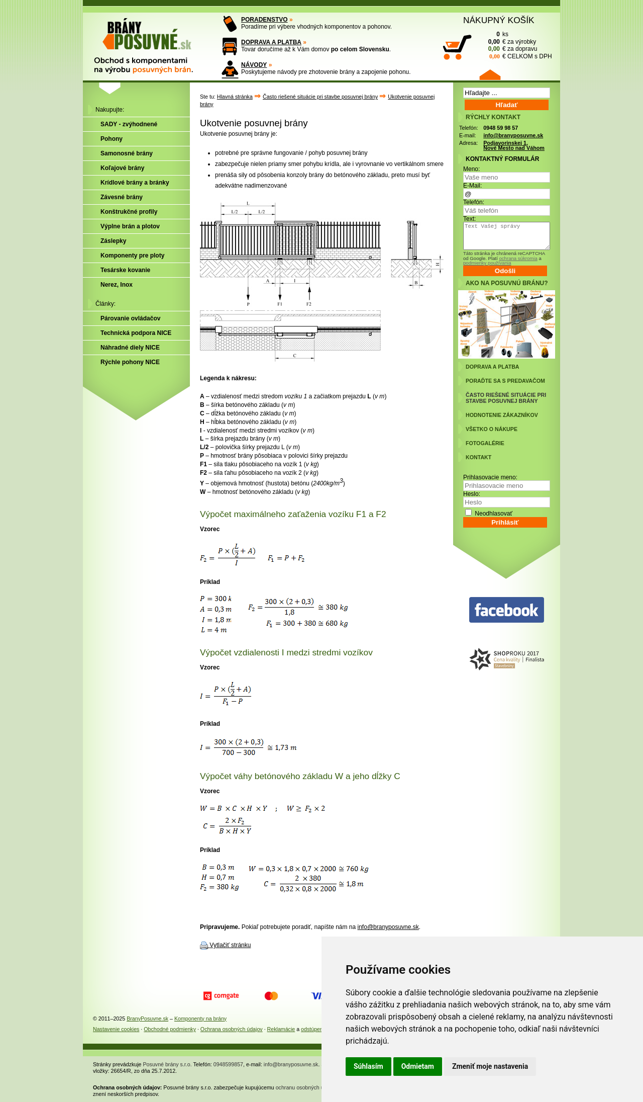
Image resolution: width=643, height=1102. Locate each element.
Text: (469, 218)
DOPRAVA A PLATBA (271, 42)
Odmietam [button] (417, 1066)
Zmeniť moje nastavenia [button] (490, 1066)
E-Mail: (472, 185)
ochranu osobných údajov (306, 1087)
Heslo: (471, 493)
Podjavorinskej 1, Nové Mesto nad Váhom (514, 145)
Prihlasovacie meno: (490, 477)
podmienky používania (487, 263)
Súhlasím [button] (368, 1066)
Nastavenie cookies (116, 1029)
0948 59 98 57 (500, 128)
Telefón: (473, 202)
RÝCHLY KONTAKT (493, 117)
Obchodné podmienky (170, 1029)
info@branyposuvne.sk (388, 926)
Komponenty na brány (200, 1018)
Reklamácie (281, 1029)
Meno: (471, 169)
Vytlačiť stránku (230, 945)
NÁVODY (254, 64)
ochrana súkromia (518, 258)
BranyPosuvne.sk (147, 1018)
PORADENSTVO (264, 19)
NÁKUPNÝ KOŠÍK (498, 20)
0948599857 (228, 1064)
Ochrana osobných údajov (231, 1029)
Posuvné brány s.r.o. (167, 1064)
